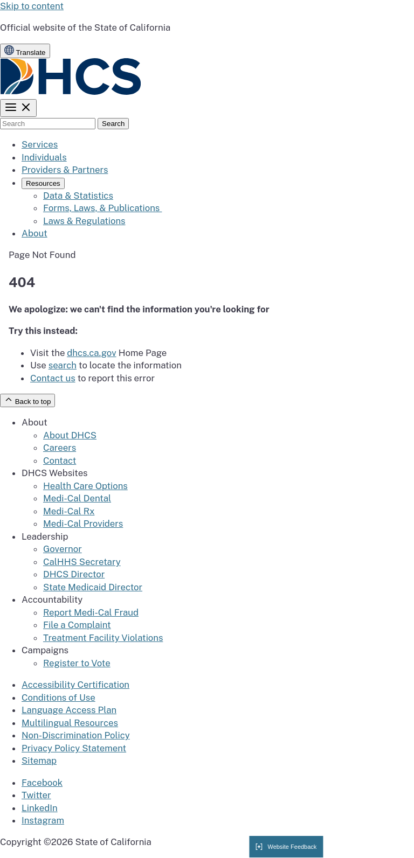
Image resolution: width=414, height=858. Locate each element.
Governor (62, 548)
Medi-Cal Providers (83, 523)
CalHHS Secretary (82, 561)
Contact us (52, 378)
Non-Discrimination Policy (76, 735)
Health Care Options (85, 485)
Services (40, 144)
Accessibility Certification (75, 684)
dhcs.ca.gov (91, 352)
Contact (59, 460)
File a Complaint (77, 624)
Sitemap (39, 760)
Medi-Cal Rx (68, 511)
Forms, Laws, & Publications (102, 208)
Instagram (43, 820)
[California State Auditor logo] (71, 92)
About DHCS (69, 435)
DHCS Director (74, 574)
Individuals (44, 157)
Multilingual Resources (70, 722)
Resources (43, 183)
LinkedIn (40, 808)
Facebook (42, 782)
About (34, 233)
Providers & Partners (65, 169)
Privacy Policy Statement (74, 748)
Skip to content (32, 6)
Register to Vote (77, 663)
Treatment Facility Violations (103, 637)
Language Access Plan (69, 709)
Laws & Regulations (84, 220)
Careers (59, 447)
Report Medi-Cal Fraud (91, 612)
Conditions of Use (58, 697)
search (63, 365)
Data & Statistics (78, 195)
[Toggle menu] (18, 108)
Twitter (36, 795)
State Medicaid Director (92, 587)
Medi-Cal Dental (77, 498)
